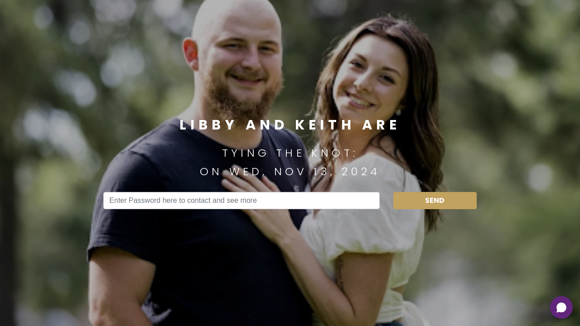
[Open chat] (561, 307)
